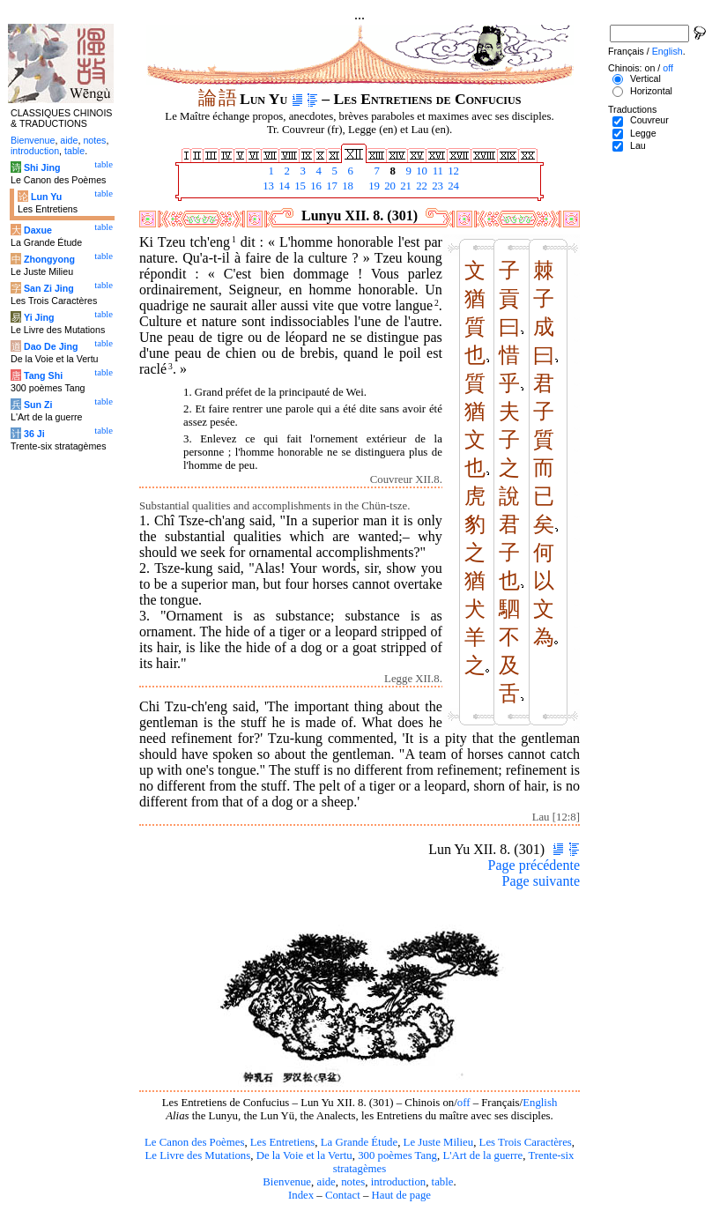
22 (420, 186)
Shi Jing (42, 167)
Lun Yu (46, 196)
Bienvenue (287, 1182)
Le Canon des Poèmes (194, 1142)
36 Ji (34, 433)
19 (373, 186)
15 (299, 186)
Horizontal (651, 90)
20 (389, 186)
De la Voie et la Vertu (304, 1155)
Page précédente (534, 865)
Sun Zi (38, 404)
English (540, 1102)
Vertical (645, 78)
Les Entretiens (282, 1142)
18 (346, 186)
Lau (638, 145)
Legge (643, 133)
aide (325, 1182)
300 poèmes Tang (397, 1155)
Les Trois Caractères (525, 1142)
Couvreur (649, 120)
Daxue (38, 230)
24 (452, 186)
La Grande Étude (359, 1142)
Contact (342, 1195)
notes (353, 1182)
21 (404, 186)
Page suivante (541, 880)
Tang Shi (43, 375)
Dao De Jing (51, 346)
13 (267, 186)
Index (301, 1195)
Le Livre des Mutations (197, 1155)
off (464, 1102)
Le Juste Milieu (439, 1142)
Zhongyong (49, 259)
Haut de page (402, 1195)
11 (436, 171)
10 (420, 171)
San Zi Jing (49, 288)
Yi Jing (39, 317)
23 (436, 186)
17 (330, 186)
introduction (398, 1182)
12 (452, 171)
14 (283, 186)
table (443, 1182)
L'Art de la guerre (482, 1155)
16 (315, 186)
